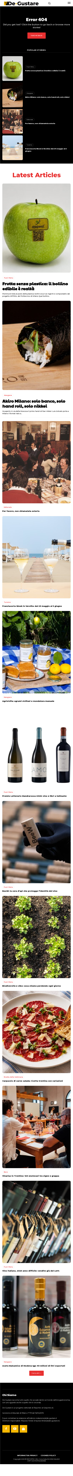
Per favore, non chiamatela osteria (40, 123)
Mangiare (30, 93)
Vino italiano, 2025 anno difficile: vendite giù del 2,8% (30, 1271)
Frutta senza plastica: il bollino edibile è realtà (45, 70)
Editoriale (30, 119)
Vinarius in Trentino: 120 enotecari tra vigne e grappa (30, 1176)
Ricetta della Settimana (13, 1077)
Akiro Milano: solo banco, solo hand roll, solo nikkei (47, 97)
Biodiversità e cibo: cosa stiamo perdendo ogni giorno (31, 986)
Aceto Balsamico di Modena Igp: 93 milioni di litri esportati (33, 1366)
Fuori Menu (30, 67)
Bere (6, 1172)
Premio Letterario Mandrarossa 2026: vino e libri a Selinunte (34, 796)
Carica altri (36, 1373)
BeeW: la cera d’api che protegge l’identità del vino (29, 891)
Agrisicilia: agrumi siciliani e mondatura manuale (28, 701)
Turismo (29, 145)
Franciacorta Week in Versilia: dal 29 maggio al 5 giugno (32, 606)
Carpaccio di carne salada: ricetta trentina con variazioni (32, 1081)
